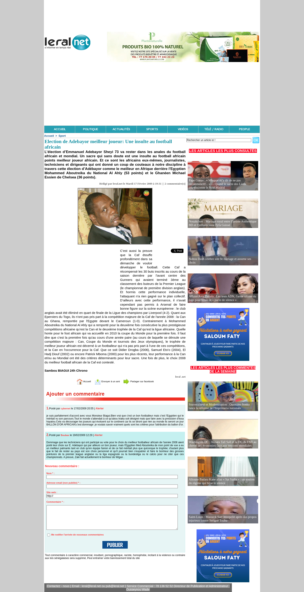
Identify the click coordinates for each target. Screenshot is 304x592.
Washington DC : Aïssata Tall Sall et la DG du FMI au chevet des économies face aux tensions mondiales (221, 444)
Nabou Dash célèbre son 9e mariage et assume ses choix (222, 262)
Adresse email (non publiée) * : (63, 483)
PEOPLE (244, 129)
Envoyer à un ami (105, 381)
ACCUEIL (60, 129)
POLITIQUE (90, 129)
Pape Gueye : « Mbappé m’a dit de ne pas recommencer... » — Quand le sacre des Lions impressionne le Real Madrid (223, 184)
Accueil (49, 135)
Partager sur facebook (143, 381)
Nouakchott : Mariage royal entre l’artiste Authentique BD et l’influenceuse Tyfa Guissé (221, 223)
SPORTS (152, 129)
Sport (62, 135)
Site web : (51, 492)
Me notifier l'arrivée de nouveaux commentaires (77, 534)
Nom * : (50, 473)
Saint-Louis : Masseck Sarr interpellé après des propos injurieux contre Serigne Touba (221, 519)
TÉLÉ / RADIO (213, 129)
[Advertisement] (152, 93)
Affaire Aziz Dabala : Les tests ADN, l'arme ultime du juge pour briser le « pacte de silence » (221, 298)
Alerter (100, 408)
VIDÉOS (183, 129)
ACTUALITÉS (121, 129)
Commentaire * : (55, 502)
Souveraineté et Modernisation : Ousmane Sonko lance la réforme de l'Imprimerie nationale (223, 406)
